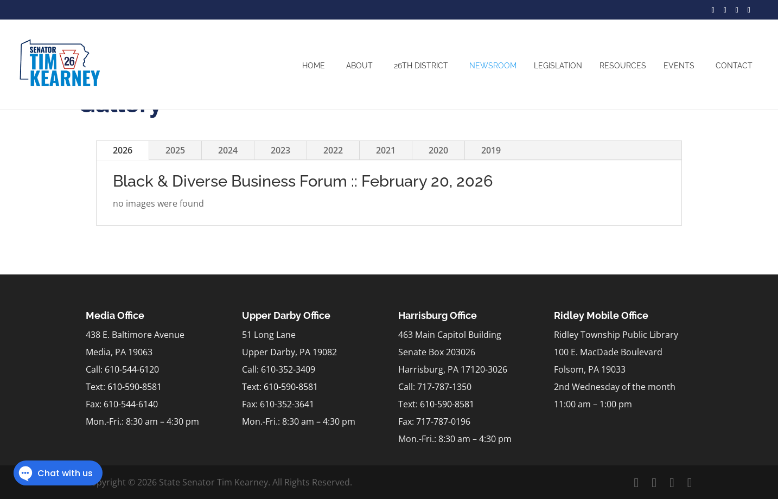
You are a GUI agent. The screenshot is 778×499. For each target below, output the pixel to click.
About (359, 65)
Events (679, 65)
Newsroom (492, 65)
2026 (122, 150)
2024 (228, 150)
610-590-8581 (134, 387)
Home (313, 65)
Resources (623, 65)
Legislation (558, 65)
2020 (438, 150)
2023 (280, 150)
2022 (333, 150)
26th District (421, 65)
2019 (491, 150)
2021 (386, 150)
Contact (734, 65)
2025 (175, 150)
